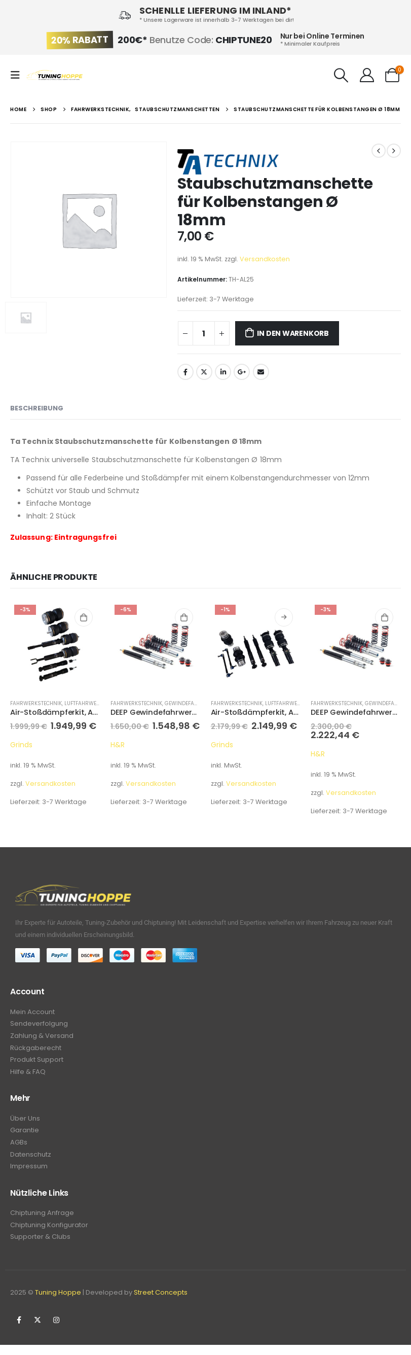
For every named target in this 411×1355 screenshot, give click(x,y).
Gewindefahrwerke (191, 703)
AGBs (18, 1148)
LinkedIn (223, 372)
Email (261, 372)
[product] (55, 646)
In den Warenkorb (293, 333)
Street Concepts (161, 1302)
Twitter (204, 372)
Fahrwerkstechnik (36, 703)
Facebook (185, 372)
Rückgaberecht (35, 1050)
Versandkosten (265, 259)
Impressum (29, 1173)
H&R (117, 745)
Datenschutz (30, 1161)
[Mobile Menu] (18, 75)
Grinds (21, 745)
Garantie (24, 1135)
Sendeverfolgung (39, 1025)
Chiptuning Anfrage (42, 1221)
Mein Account (32, 1012)
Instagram (56, 1330)
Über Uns (25, 1123)
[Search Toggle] (341, 75)
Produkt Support (36, 1063)
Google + (242, 372)
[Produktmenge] (204, 333)
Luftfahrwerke (84, 703)
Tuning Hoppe (58, 1302)
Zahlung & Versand (41, 1038)
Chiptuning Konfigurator (49, 1234)
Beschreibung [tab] (36, 408)
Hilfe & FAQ (28, 1076)
